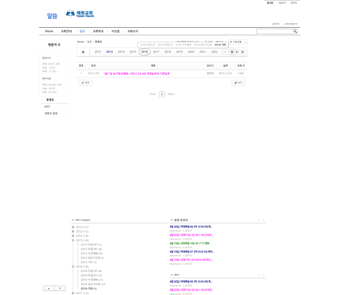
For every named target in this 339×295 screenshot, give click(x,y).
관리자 (210, 73)
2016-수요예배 (183, 45)
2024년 (268, 147)
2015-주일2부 (275, 73)
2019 (179, 51)
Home (49, 31)
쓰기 (238, 83)
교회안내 (66, 31)
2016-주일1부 (147, 45)
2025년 (268, 152)
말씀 (52, 16)
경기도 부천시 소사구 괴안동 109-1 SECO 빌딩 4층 (177, 282)
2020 (191, 51)
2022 (214, 51)
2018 (168, 51)
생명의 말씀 (51, 113)
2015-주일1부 (275, 68)
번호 (81, 66)
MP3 (47, 106)
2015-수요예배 (276, 77)
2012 (98, 51)
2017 (156, 51)
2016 (144, 51)
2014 (121, 51)
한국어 (294, 3)
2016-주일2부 (165, 45)
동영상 (50, 100)
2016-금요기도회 (203, 45)
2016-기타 (220, 45)
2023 (266, 143)
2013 (109, 51)
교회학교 (98, 31)
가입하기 (282, 3)
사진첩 (115, 31)
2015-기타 (273, 86)
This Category (267, 43)
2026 (266, 156)
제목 (153, 66)
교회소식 (132, 31)
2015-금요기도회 (277, 81)
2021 (202, 51)
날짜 (225, 66)
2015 (133, 51)
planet (275, 24)
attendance (291, 24)
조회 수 (241, 66)
